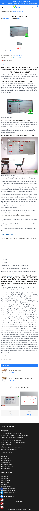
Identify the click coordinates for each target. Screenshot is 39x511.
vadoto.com (9, 276)
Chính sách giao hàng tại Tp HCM (8, 492)
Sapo (29, 509)
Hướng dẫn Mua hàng (7, 60)
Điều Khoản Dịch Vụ (5, 462)
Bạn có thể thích (7, 365)
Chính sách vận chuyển (6, 464)
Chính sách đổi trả (5, 458)
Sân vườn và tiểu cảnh (6, 486)
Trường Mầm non (5, 476)
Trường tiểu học (4, 478)
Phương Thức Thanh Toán (7, 466)
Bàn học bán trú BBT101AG (15, 370)
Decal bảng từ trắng (10, 413)
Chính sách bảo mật (5, 468)
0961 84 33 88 (17, 55)
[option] (19, 31)
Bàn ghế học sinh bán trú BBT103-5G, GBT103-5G (20, 378)
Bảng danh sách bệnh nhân (29, 413)
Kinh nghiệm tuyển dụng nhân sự (8, 490)
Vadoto (10, 411)
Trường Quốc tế (4, 484)
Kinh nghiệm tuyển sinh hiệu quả (8, 488)
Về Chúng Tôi (4, 456)
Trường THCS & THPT (6, 480)
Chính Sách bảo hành (6, 460)
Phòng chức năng (5, 482)
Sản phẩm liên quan (19, 387)
